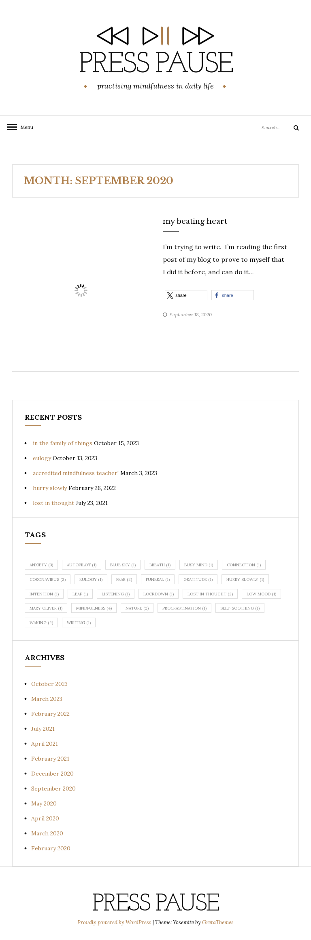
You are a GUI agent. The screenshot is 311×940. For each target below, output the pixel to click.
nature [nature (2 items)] (137, 608)
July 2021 (43, 728)
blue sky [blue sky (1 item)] (123, 565)
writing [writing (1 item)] (79, 622)
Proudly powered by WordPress (115, 922)
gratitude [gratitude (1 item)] (198, 579)
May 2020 (44, 803)
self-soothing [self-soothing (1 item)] (240, 608)
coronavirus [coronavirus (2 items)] (48, 579)
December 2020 (52, 773)
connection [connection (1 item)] (244, 565)
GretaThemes (218, 922)
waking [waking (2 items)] (41, 622)
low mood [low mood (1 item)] (261, 594)
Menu (24, 127)
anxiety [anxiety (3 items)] (41, 565)
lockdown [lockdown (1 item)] (158, 594)
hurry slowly (50, 488)
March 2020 (47, 833)
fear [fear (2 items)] (124, 579)
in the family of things (62, 443)
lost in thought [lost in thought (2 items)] (210, 594)
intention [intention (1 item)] (44, 594)
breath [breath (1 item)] (159, 565)
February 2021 (50, 758)
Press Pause (155, 65)
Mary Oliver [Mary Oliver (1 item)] (46, 608)
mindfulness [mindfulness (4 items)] (94, 608)
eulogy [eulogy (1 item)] (90, 579)
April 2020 (45, 818)
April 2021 (44, 743)
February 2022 (50, 713)
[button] (186, 295)
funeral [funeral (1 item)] (158, 579)
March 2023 (46, 698)
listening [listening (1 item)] (116, 594)
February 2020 (50, 848)
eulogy (42, 458)
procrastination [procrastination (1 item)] (184, 608)
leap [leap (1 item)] (80, 594)
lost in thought (53, 503)
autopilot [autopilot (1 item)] (81, 565)
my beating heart (195, 221)
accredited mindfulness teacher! (76, 473)
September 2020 (53, 788)
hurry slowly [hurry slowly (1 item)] (245, 579)
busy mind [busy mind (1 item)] (198, 565)
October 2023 (49, 684)
